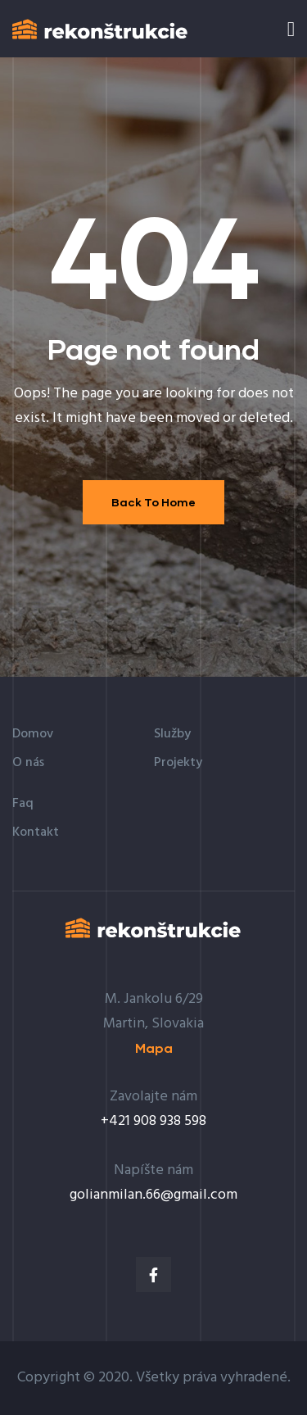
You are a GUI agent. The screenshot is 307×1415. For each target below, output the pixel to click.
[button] (154, 1048)
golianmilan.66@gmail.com (153, 1195)
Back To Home (153, 502)
